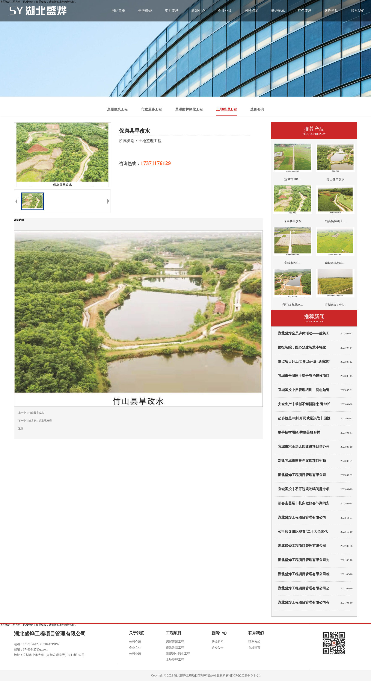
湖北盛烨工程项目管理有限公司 (302, 546)
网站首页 (118, 10)
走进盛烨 (145, 10)
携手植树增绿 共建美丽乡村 (299, 432)
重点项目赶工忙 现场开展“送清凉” (304, 361)
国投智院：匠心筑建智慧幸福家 (302, 347)
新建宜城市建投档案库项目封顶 (302, 461)
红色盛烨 (304, 10)
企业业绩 (225, 10)
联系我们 (358, 10)
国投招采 (251, 10)
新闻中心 (198, 10)
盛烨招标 (278, 10)
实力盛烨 (171, 10)
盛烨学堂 (331, 10)
